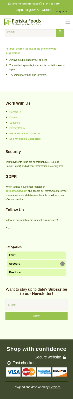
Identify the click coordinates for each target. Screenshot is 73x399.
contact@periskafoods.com (25, 3)
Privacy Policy (17, 128)
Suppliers (14, 123)
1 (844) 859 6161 (52, 3)
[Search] (34, 32)
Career (13, 117)
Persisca (55, 387)
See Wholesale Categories (25, 139)
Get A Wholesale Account (24, 133)
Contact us (15, 112)
